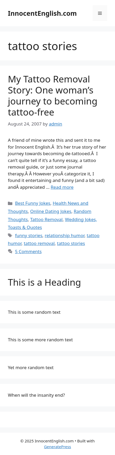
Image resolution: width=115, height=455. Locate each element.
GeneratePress (57, 446)
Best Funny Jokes (32, 203)
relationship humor (64, 235)
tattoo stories (71, 243)
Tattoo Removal (46, 219)
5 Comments (28, 251)
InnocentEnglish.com (42, 13)
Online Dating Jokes (50, 211)
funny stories (28, 235)
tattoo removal (39, 243)
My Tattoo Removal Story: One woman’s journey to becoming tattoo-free (52, 95)
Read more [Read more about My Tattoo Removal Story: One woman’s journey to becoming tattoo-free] (62, 187)
